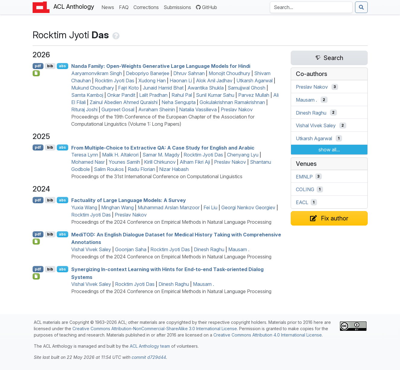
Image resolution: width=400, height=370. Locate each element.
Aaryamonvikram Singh (96, 73)
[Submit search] (361, 7)
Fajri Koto (128, 88)
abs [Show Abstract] (62, 66)
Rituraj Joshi (84, 109)
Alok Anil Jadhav (214, 80)
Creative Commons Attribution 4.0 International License (267, 334)
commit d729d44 (149, 357)
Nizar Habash (174, 169)
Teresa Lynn (84, 155)
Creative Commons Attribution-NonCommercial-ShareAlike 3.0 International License (154, 328)
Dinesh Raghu (209, 249)
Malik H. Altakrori (120, 155)
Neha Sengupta (179, 102)
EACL (302, 202)
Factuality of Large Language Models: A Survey (128, 200)
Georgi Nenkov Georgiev (248, 207)
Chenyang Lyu (242, 155)
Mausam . (238, 249)
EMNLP (304, 176)
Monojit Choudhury (229, 73)
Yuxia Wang (84, 207)
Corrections (147, 6)
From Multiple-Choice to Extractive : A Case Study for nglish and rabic (162, 147)
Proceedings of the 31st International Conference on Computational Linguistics (156, 176)
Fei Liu (210, 207)
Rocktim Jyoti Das (114, 80)
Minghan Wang (117, 207)
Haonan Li (181, 80)
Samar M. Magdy (161, 155)
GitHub (206, 7)
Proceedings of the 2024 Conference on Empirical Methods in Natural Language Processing (171, 222)
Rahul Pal (181, 95)
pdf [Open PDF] (38, 66)
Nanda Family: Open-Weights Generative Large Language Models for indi (160, 66)
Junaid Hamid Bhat (163, 88)
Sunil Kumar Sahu (215, 95)
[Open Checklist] (36, 73)
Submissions (179, 6)
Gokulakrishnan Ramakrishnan (232, 102)
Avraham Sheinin (156, 109)
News (109, 6)
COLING (305, 189)
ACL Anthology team (150, 346)
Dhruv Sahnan (189, 73)
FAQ (125, 6)
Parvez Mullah (253, 95)
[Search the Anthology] (311, 7)
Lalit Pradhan (153, 95)
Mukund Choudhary (92, 88)
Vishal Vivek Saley (91, 249)
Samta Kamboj (87, 95)
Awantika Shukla (205, 88)
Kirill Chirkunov (160, 162)
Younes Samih (124, 162)
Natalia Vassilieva (198, 109)
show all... (329, 150)
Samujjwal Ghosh (246, 88)
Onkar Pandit (121, 95)
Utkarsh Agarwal (254, 80)
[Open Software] (36, 242)
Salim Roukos (109, 169)
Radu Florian (141, 169)
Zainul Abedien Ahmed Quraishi (124, 102)
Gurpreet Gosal (117, 109)
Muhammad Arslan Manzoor (169, 207)
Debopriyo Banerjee (147, 73)
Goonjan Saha (130, 249)
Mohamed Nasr (88, 162)
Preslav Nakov (237, 109)
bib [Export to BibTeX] (50, 66)
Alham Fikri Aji (195, 162)
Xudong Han (152, 80)
